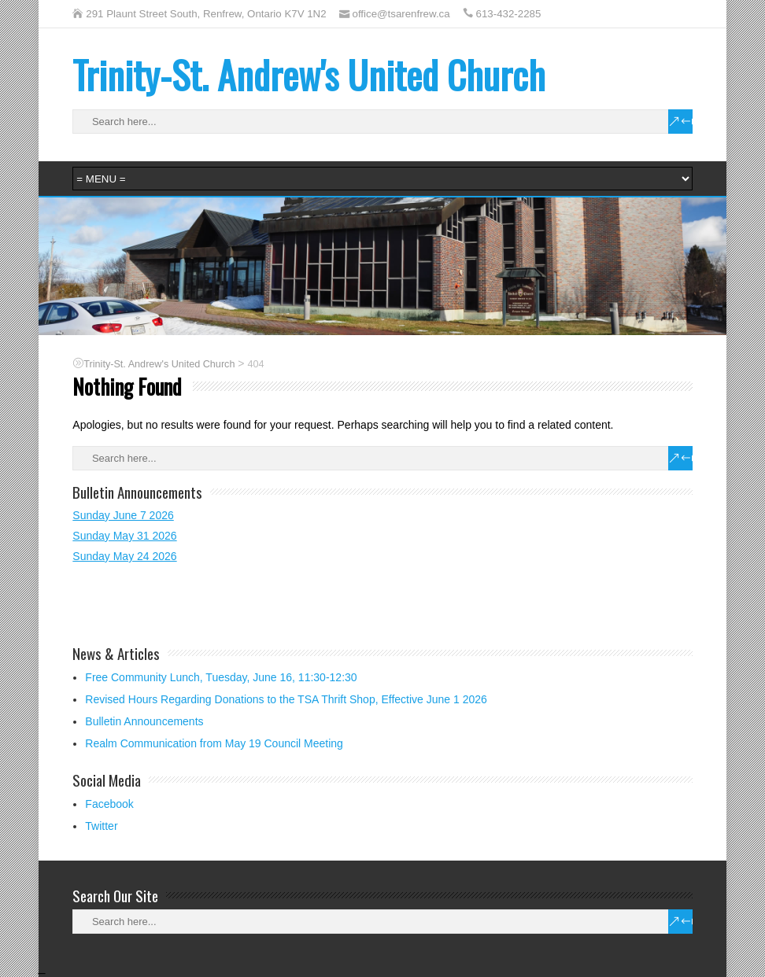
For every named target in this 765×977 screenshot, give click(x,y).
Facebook (109, 804)
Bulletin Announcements (144, 721)
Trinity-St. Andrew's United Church (308, 74)
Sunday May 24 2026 (124, 556)
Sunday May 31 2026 (124, 535)
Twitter (101, 826)
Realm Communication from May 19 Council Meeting (214, 743)
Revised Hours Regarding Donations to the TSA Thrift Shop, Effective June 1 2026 (286, 699)
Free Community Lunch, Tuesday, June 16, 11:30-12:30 (221, 677)
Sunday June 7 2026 (122, 515)
